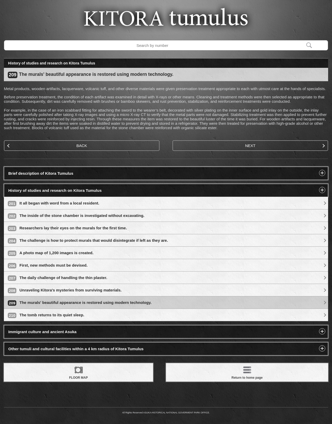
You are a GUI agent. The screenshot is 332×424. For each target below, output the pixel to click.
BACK (47, 145)
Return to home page (246, 371)
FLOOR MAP (78, 371)
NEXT (285, 145)
